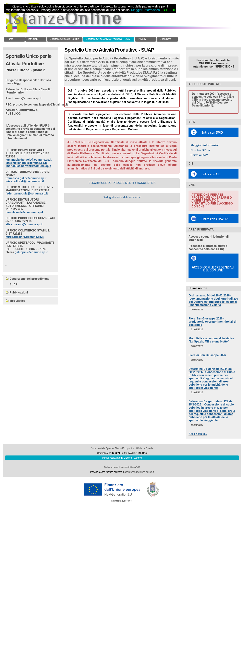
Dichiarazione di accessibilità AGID (122, 467)
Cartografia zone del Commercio (122, 197)
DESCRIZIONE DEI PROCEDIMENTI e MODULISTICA (122, 183)
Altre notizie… (198, 433)
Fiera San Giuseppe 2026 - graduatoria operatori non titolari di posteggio (212, 321)
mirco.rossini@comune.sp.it (24, 236)
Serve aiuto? (199, 155)
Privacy (142, 39)
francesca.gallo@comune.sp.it (26, 178)
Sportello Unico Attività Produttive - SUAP (108, 39)
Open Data (166, 39)
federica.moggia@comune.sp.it (27, 193)
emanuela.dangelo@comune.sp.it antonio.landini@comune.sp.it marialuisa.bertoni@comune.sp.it (29, 163)
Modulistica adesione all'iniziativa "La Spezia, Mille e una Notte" (211, 340)
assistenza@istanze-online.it (139, 472)
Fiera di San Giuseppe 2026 (207, 355)
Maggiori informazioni (205, 145)
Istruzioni (33, 39)
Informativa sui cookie (121, 501)
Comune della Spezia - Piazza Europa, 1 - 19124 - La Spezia (122, 448)
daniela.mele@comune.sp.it (24, 212)
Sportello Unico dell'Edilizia (64, 39)
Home (10, 39)
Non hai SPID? (200, 150)
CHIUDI (169, 10)
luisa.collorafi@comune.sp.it (25, 181)
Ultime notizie (198, 288)
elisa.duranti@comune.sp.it (24, 224)
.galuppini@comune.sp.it (31, 252)
